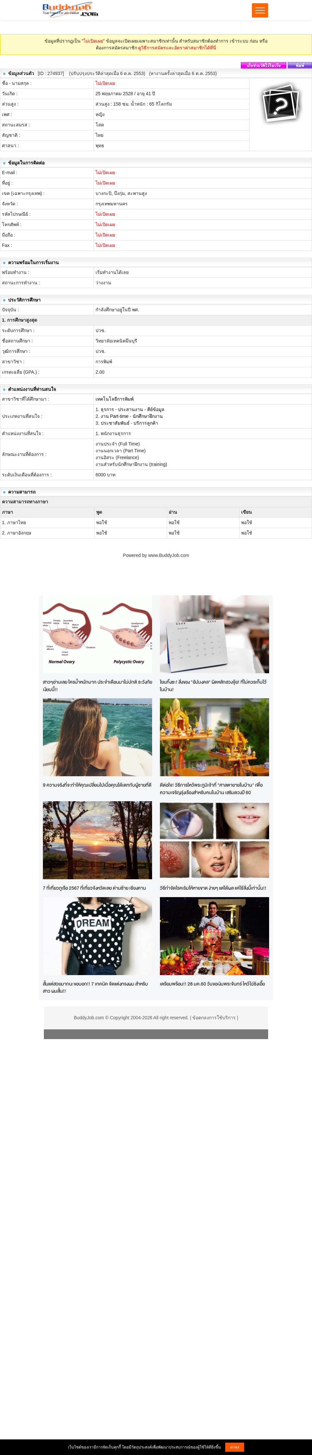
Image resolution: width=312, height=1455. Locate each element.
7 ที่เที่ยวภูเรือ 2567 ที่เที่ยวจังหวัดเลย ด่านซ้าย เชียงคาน (94, 888)
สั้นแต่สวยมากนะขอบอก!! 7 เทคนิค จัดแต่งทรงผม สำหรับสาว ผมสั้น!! (95, 987)
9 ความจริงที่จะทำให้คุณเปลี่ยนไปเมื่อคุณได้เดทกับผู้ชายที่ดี (97, 785)
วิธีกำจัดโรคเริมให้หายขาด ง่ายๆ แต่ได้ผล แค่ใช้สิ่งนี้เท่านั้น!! (213, 888)
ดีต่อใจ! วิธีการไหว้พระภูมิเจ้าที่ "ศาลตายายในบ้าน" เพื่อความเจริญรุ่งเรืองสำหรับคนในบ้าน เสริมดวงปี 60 (211, 788)
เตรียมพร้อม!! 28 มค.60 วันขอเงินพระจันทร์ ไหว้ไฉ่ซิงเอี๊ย (212, 983)
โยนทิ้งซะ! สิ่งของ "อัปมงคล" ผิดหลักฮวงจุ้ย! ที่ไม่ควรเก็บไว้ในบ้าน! (213, 685)
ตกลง (234, 1447)
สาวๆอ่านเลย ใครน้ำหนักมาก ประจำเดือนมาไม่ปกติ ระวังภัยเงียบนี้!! (97, 685)
